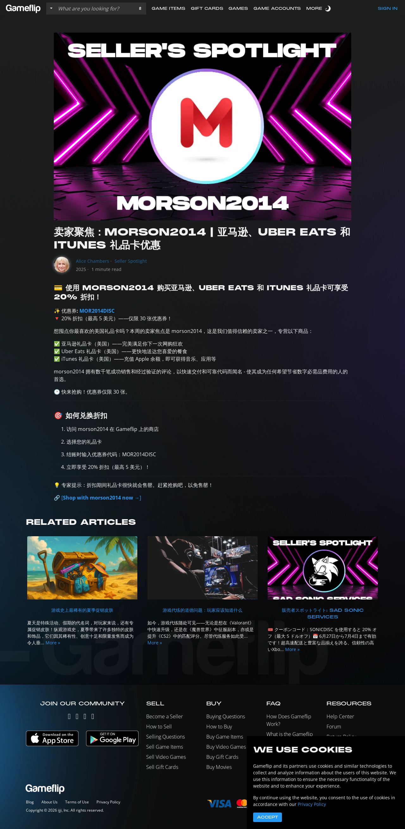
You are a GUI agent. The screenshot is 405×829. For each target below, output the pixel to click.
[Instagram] (77, 717)
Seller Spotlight (131, 261)
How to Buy (219, 726)
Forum (334, 726)
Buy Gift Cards (222, 756)
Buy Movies (219, 767)
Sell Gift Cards (162, 767)
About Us (49, 802)
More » (53, 643)
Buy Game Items (224, 736)
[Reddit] (92, 717)
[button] (140, 9)
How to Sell (159, 726)
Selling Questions (165, 736)
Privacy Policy (108, 802)
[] (101, 497)
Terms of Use (77, 802)
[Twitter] (69, 717)
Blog (30, 802)
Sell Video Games (166, 756)
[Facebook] (85, 717)
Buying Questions (225, 716)
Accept (267, 817)
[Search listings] (94, 9)
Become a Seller (164, 716)
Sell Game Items (164, 746)
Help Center (340, 716)
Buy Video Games (226, 746)
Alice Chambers (92, 261)
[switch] (328, 8)
